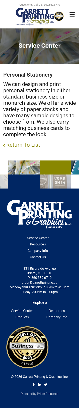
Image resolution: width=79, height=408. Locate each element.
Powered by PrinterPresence (39, 393)
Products (22, 317)
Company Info (38, 251)
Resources (38, 244)
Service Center (38, 238)
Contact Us (38, 257)
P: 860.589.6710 (40, 278)
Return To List (23, 145)
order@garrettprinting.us (39, 283)
